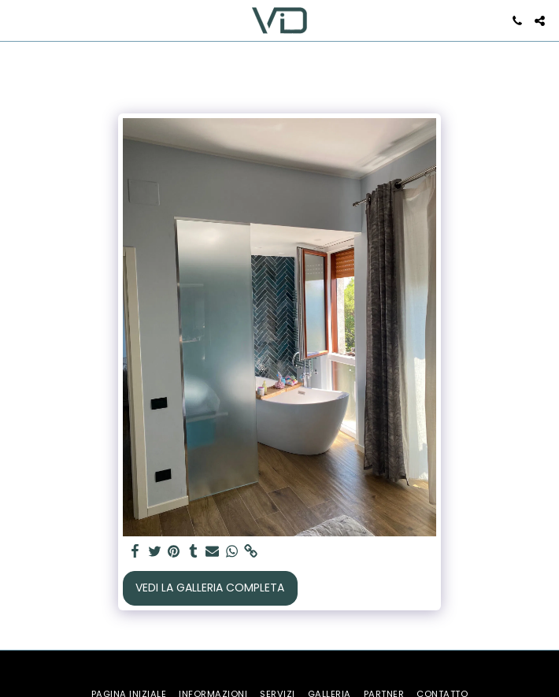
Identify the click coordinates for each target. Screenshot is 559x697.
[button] (17, 20)
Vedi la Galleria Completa (209, 587)
